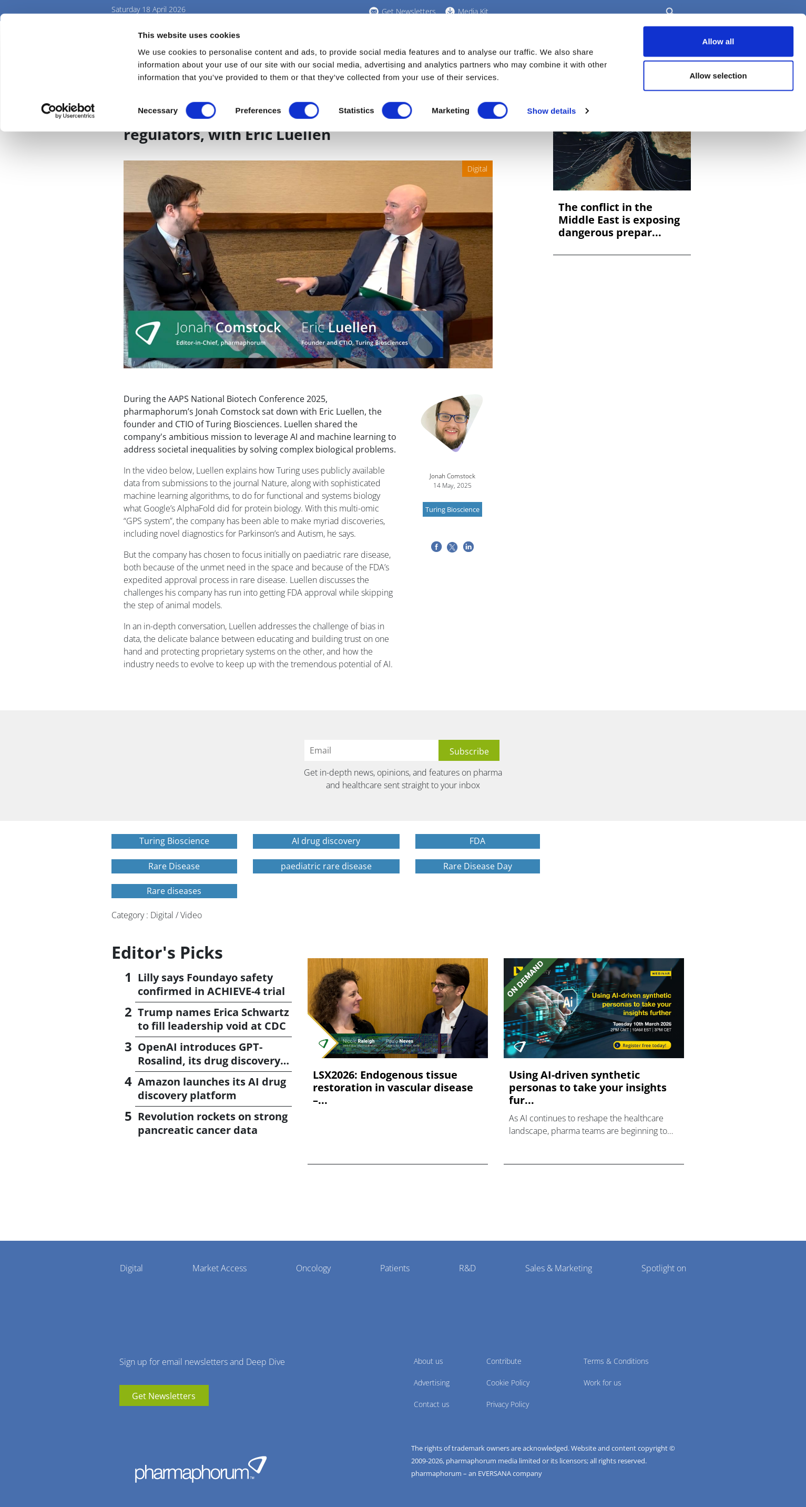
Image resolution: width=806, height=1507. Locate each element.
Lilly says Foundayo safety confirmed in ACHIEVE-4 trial (211, 984)
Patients (395, 1268)
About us (428, 1361)
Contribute (504, 1361)
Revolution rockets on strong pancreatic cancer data (213, 1123)
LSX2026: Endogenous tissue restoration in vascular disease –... (393, 1088)
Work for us (602, 1383)
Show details (551, 97)
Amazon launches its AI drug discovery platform (212, 1088)
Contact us (432, 1404)
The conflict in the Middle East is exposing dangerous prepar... (619, 220)
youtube (127, 1421)
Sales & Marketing (558, 1268)
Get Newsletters (164, 1396)
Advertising (432, 1383)
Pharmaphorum (200, 1469)
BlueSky (159, 1421)
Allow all (718, 27)
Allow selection (718, 62)
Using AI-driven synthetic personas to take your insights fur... (588, 1088)
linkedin (143, 1421)
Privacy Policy (507, 1404)
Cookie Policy (507, 1383)
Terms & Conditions (616, 1361)
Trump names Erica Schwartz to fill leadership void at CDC (213, 1019)
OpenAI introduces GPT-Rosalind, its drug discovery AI (209, 1060)
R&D (467, 1268)
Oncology (313, 1268)
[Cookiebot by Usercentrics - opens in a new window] (68, 98)
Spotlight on (663, 1268)
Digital (131, 1268)
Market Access (219, 1268)
